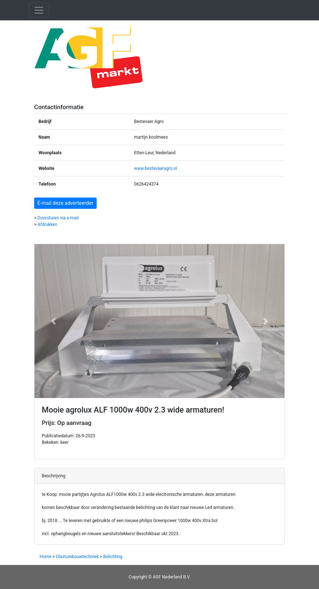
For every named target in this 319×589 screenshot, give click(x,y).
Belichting (112, 556)
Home (45, 556)
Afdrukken (47, 224)
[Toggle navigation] (39, 10)
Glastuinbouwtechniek (77, 556)
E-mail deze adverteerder (65, 203)
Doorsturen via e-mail (57, 217)
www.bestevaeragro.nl (155, 168)
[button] (53, 321)
